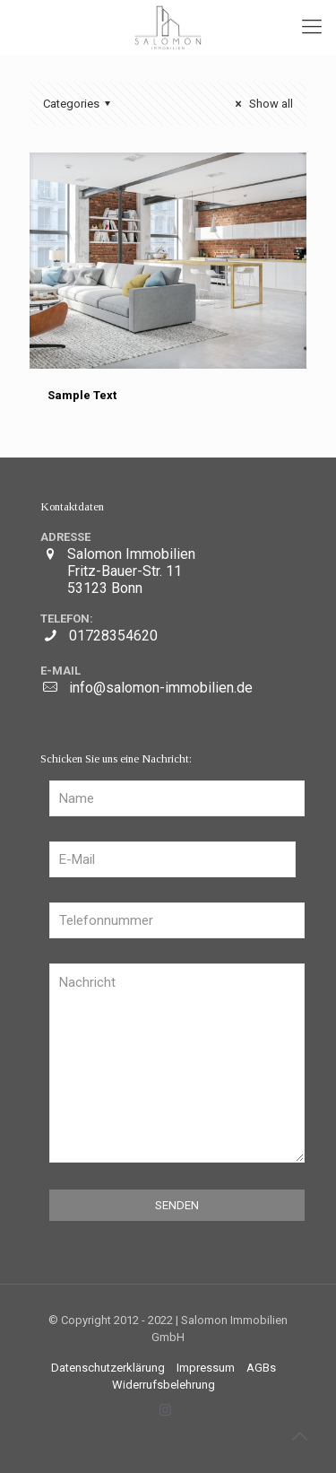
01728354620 (113, 635)
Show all (261, 103)
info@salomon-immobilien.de (161, 687)
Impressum (206, 1367)
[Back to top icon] (299, 1436)
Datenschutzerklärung (108, 1367)
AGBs (261, 1367)
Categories (79, 103)
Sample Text (81, 395)
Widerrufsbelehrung (163, 1384)
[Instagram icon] (165, 1410)
